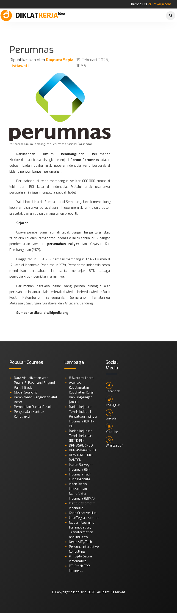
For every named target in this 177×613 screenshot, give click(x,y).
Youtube (112, 428)
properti (71, 213)
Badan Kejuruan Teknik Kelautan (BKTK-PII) (81, 436)
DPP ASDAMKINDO (82, 450)
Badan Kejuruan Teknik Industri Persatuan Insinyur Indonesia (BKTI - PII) (83, 416)
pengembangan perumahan (40, 171)
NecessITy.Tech (80, 542)
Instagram (113, 401)
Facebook (113, 388)
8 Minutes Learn (81, 378)
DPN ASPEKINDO (81, 445)
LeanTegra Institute (84, 518)
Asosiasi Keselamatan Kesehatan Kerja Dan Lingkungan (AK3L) (81, 392)
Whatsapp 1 (114, 442)
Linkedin (112, 415)
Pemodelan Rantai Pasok (33, 407)
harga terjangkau (97, 232)
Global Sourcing (25, 392)
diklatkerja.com (159, 4)
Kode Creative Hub (83, 513)
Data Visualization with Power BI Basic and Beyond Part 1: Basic (34, 383)
